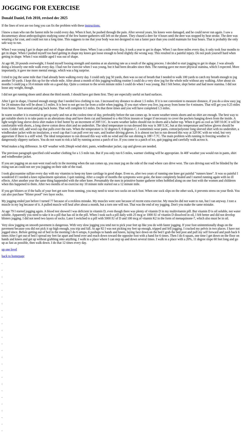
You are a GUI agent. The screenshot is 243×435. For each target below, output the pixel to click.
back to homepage (13, 256)
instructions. (92, 25)
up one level (9, 249)
